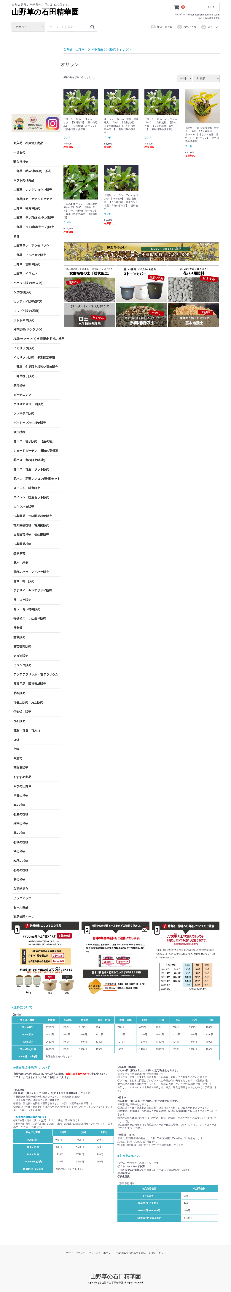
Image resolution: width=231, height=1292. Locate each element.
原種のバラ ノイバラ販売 (31, 572)
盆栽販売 (19, 637)
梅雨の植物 (20, 823)
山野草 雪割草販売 (26, 264)
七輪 (16, 749)
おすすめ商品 (22, 777)
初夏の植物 (20, 814)
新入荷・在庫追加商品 (28, 143)
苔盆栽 (17, 628)
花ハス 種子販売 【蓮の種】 (34, 441)
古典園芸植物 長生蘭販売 (31, 534)
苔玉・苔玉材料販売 (26, 609)
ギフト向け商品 (23, 180)
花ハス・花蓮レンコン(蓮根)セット (36, 478)
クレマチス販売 (23, 413)
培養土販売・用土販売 (28, 702)
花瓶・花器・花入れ (26, 730)
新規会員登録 (161, 27)
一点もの (19, 152)
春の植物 (19, 805)
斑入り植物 (20, 162)
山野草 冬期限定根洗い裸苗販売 (35, 367)
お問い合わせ (156, 1252)
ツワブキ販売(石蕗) (26, 311)
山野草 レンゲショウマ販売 (32, 189)
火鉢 (16, 739)
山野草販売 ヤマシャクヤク (32, 199)
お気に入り (186, 27)
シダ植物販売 (22, 292)
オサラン (125, 49)
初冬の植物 (20, 870)
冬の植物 (19, 879)
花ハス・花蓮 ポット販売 (31, 469)
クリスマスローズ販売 (28, 404)
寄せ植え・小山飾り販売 (29, 618)
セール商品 (20, 907)
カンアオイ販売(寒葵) (27, 301)
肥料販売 (19, 693)
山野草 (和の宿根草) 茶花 (32, 171)
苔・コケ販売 (22, 600)
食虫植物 (19, 432)
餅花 (16, 236)
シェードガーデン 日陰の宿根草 (35, 450)
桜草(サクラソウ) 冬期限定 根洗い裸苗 (37, 339)
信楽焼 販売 (22, 711)
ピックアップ (22, 898)
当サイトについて (75, 1252)
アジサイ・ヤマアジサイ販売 (32, 590)
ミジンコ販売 (22, 665)
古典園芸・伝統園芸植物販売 (32, 516)
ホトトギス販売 (23, 320)
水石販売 (19, 721)
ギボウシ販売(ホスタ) (27, 283)
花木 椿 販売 (23, 581)
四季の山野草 (22, 786)
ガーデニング (23, 395)
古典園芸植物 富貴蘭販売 (31, 525)
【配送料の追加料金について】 (30, 1116)
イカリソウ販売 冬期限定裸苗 (34, 357)
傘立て (17, 758)
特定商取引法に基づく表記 (131, 1252)
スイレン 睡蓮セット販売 (31, 497)
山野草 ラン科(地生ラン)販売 (33, 217)
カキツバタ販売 (23, 506)
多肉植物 (19, 385)
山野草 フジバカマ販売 (29, 255)
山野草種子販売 (23, 376)
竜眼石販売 (20, 767)
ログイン (209, 27)
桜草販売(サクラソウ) (27, 329)
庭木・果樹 (20, 562)
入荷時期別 (20, 889)
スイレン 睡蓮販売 (26, 488)
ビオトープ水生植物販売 (29, 423)
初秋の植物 (20, 842)
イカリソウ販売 (23, 348)
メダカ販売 (20, 656)
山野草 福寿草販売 (26, 208)
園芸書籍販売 (22, 646)
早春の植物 (20, 795)
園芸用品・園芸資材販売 (29, 684)
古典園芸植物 (22, 544)
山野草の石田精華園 (45, 12)
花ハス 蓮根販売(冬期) (29, 460)
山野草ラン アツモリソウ (31, 245)
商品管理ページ (23, 917)
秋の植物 (19, 851)
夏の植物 (19, 833)
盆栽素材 (19, 553)
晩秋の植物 (20, 861)
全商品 (67, 49)
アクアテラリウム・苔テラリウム (35, 674)
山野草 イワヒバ (25, 273)
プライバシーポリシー (101, 1252)
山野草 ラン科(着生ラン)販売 (33, 227)
